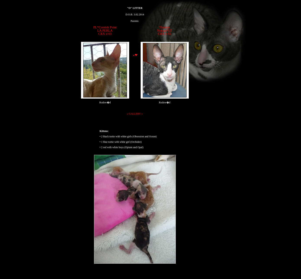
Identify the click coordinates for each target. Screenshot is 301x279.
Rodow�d (105, 102)
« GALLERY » (135, 113)
